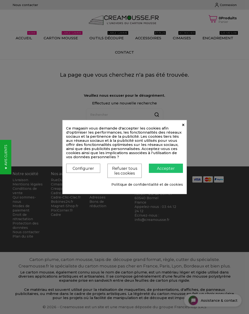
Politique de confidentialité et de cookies (147, 184)
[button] (5, 157)
